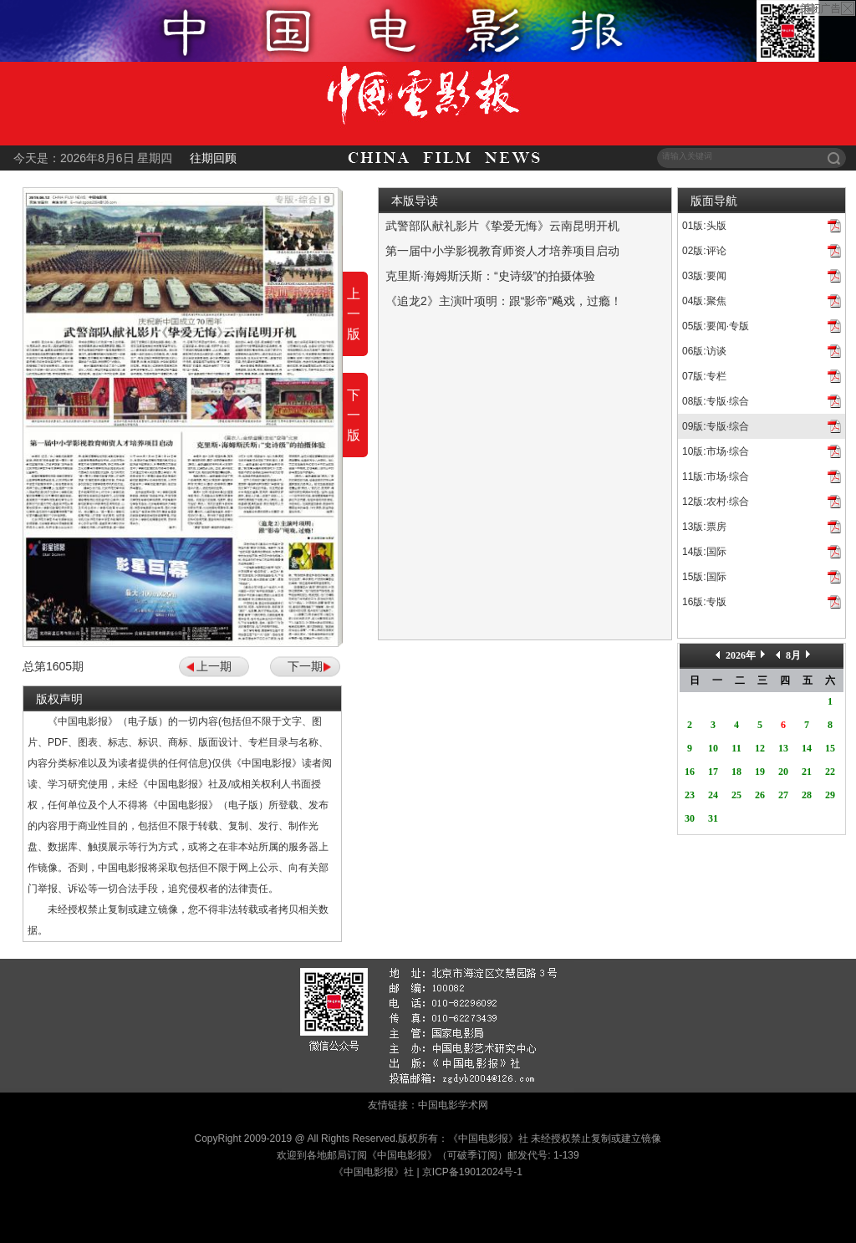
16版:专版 (704, 602)
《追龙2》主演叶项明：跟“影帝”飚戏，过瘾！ (503, 301)
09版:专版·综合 (715, 426)
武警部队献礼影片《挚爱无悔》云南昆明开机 (502, 225)
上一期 (214, 666)
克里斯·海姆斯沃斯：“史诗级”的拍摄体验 (490, 276)
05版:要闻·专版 (715, 326)
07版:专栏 (704, 376)
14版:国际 (704, 552)
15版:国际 (704, 577)
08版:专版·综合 (715, 401)
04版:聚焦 (704, 301)
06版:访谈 (704, 351)
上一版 (353, 314)
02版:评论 (704, 251)
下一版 (353, 415)
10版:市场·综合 (715, 451)
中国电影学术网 (453, 1105)
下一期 (305, 666)
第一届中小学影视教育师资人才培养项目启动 (502, 250)
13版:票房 (704, 526)
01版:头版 (704, 226)
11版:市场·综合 (715, 476)
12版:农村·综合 (715, 501)
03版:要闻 (704, 276)
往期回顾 (213, 158)
